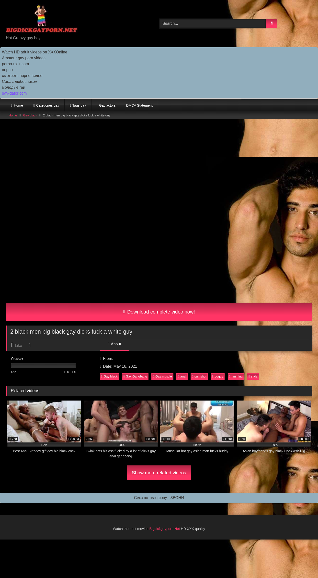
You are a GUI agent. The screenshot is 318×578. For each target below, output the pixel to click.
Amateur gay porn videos (23, 58)
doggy (217, 376)
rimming (236, 376)
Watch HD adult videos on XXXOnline (34, 52)
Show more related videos (159, 472)
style (253, 376)
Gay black (30, 115)
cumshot (199, 376)
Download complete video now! (159, 311)
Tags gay (79, 105)
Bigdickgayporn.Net (165, 529)
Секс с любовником (19, 81)
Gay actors (107, 105)
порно (7, 70)
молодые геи (13, 87)
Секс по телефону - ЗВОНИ (159, 498)
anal (182, 376)
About (114, 344)
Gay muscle (162, 376)
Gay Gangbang (135, 376)
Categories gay (47, 105)
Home (18, 105)
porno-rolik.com (15, 64)
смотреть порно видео (22, 76)
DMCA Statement (139, 105)
